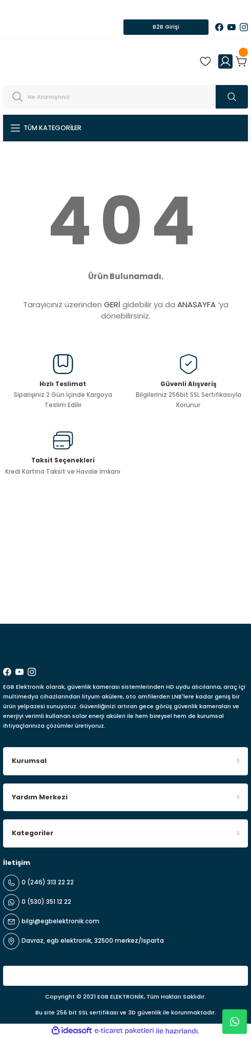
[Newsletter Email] (125, 597)
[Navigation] (125, 128)
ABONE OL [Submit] (223, 597)
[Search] (125, 97)
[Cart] (242, 61)
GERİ (112, 304)
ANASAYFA (196, 304)
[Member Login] (225, 61)
